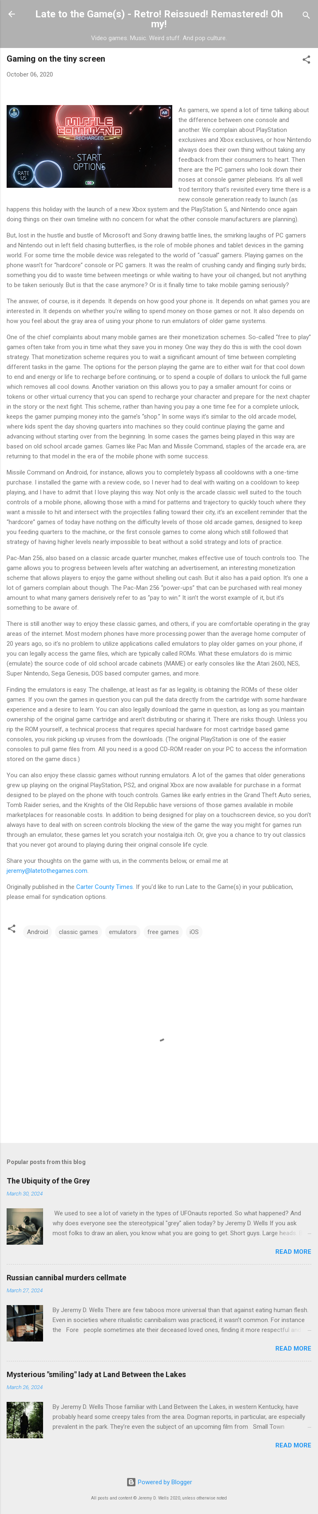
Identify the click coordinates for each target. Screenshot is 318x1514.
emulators (123, 932)
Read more (293, 1251)
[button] (306, 61)
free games (163, 932)
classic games (78, 932)
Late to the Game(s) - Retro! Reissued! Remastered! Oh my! (159, 19)
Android (37, 932)
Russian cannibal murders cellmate (66, 1277)
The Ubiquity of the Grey (48, 1180)
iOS (194, 932)
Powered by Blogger (159, 1482)
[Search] (306, 16)
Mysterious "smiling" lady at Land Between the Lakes (96, 1374)
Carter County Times (104, 887)
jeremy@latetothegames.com (47, 870)
